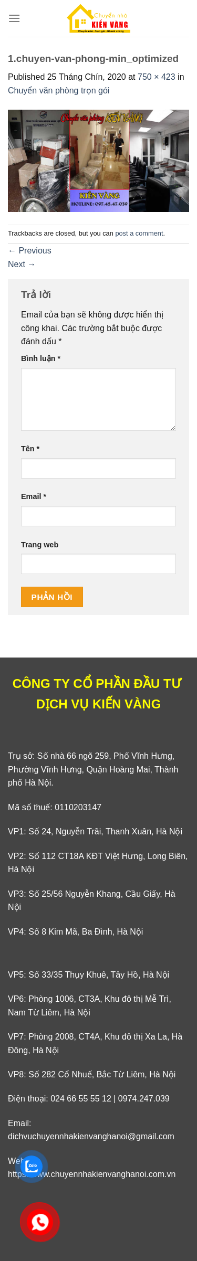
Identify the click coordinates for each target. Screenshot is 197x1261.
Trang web (39, 545)
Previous (29, 250)
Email (33, 496)
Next (22, 264)
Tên (30, 448)
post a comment (139, 233)
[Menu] (14, 18)
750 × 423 (156, 76)
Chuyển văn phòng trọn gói (58, 90)
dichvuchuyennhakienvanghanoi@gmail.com (91, 1136)
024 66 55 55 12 (80, 1098)
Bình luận (40, 358)
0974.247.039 (144, 1098)
